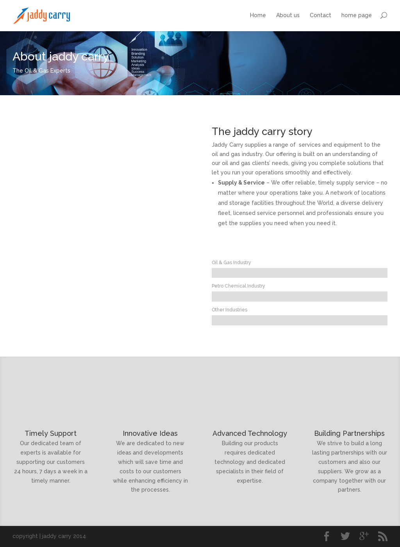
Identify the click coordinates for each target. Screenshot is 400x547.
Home (258, 15)
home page (356, 15)
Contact (320, 15)
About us (288, 15)
